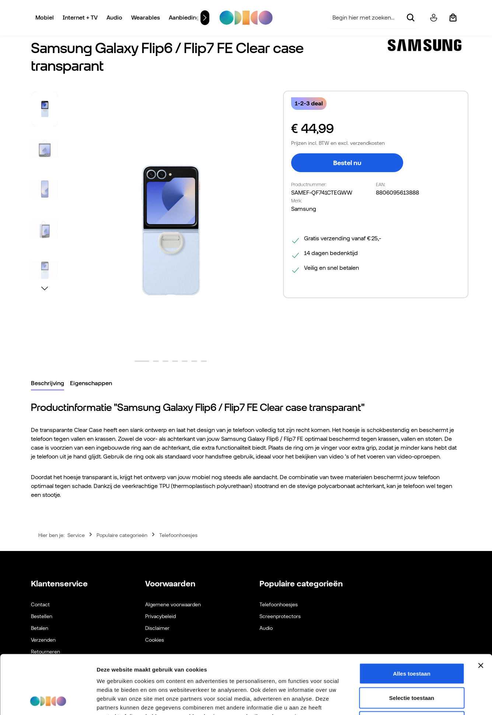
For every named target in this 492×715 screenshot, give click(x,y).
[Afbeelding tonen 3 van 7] (165, 361)
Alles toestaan (411, 618)
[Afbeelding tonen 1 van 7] (142, 361)
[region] (153, 230)
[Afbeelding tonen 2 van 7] (156, 361)
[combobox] (365, 18)
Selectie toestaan (412, 642)
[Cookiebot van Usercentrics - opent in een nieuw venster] (47, 700)
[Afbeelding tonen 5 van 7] (185, 361)
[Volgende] (204, 17)
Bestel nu (347, 163)
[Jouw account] (433, 18)
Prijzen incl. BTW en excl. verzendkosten (338, 143)
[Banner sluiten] (480, 610)
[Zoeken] (410, 18)
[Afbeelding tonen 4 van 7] (175, 361)
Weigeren (411, 666)
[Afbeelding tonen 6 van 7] (194, 361)
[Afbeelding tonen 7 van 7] (204, 361)
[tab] (47, 383)
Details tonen (398, 700)
